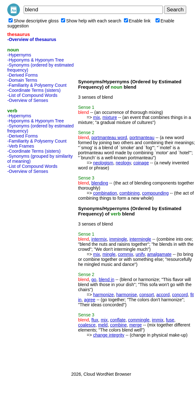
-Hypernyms (19, 54)
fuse (170, 319)
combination (105, 193)
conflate (118, 319)
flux (94, 319)
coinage (141, 162)
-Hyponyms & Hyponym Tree (35, 59)
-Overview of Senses (27, 100)
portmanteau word (109, 137)
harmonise (126, 294)
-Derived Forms (22, 75)
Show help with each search (91, 20)
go (93, 279)
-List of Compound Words (32, 95)
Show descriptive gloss (33, 20)
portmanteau (142, 137)
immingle (118, 239)
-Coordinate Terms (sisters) (34, 90)
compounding (155, 193)
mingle (108, 254)
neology (123, 162)
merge (135, 324)
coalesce (86, 324)
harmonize (103, 294)
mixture (109, 117)
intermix (99, 239)
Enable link (137, 20)
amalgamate (159, 254)
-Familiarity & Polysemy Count (37, 85)
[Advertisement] (32, 270)
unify (140, 254)
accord (162, 294)
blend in (106, 279)
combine (118, 324)
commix (125, 254)
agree (89, 299)
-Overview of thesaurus (31, 39)
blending (99, 182)
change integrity (108, 335)
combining (129, 193)
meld (102, 324)
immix (158, 319)
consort (146, 294)
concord (180, 294)
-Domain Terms (22, 80)
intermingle (140, 239)
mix (96, 117)
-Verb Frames (20, 146)
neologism (103, 162)
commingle (139, 319)
